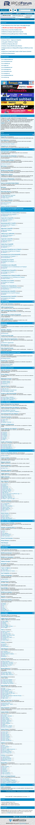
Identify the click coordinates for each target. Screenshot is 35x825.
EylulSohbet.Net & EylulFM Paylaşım (11, 293)
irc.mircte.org (6, 77)
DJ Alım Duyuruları (6, 202)
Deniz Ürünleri (5, 718)
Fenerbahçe (5, 483)
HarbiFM (4, 299)
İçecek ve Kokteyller (7, 727)
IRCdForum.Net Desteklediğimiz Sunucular (12, 208)
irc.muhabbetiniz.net (7, 67)
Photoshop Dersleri (6, 444)
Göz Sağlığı (5, 625)
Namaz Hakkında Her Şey (8, 693)
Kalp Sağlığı (5, 621)
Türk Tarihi (4, 632)
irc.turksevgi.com (7, 69)
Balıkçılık (4, 656)
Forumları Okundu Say (11, 791)
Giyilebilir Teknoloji (6, 422)
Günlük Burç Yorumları (7, 662)
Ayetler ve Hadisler (6, 689)
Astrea (3, 608)
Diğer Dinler (5, 698)
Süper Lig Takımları (7, 490)
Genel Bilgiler (4, 613)
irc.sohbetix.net (6, 63)
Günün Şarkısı (5, 735)
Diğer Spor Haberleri (7, 497)
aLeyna (4, 604)
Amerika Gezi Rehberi (7, 682)
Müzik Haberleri (6, 514)
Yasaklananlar (28, 13)
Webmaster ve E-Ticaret (7, 367)
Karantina (3, 784)
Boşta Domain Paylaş (7, 364)
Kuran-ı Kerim (5, 696)
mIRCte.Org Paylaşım (7, 235)
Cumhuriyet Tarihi (6, 633)
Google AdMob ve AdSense (8, 398)
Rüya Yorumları (6, 661)
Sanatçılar (4, 771)
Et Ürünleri (4, 714)
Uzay (3, 420)
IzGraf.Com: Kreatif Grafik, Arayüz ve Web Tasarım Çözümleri (17, 51)
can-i (3, 607)
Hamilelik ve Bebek (6, 751)
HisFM (3, 283)
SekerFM (4, 241)
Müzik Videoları (6, 517)
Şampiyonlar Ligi (6, 488)
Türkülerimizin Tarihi (7, 637)
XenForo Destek (6, 382)
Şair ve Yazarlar (6, 772)
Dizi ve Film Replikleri (7, 506)
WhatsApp (4, 434)
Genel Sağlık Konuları (7, 626)
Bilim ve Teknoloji (5, 402)
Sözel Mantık (5, 646)
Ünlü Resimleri (5, 778)
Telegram (4, 438)
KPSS (3, 531)
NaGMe (4, 603)
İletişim (16, 816)
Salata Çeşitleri (5, 719)
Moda (3, 745)
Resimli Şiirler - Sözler (7, 704)
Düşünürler (5, 770)
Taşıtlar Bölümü (6, 756)
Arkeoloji (4, 638)
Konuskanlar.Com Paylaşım (9, 256)
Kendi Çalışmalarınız (7, 447)
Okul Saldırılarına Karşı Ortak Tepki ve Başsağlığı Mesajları (16, 25)
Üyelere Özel (4, 547)
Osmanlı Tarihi (5, 636)
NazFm (4, 262)
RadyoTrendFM (6, 278)
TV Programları (5, 503)
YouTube (4, 437)
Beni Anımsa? (28, 15)
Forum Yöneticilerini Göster (23, 791)
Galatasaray (5, 486)
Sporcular (4, 767)
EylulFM (4, 294)
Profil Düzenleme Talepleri (8, 143)
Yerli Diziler (5, 504)
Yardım (19, 13)
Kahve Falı (4, 666)
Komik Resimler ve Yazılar (8, 571)
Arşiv (28, 816)
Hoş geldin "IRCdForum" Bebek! (10, 42)
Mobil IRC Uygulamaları (8, 342)
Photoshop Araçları (6, 445)
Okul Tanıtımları (6, 536)
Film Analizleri (5, 509)
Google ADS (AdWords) (8, 399)
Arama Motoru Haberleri (8, 397)
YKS (3, 532)
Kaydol (17, 19)
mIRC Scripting (5, 301)
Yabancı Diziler (5, 507)
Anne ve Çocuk (5, 750)
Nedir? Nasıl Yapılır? (7, 673)
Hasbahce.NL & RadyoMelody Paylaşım (11, 287)
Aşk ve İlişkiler (5, 746)
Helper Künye (5, 197)
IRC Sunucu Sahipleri (6, 149)
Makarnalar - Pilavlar (7, 725)
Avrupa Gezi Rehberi (7, 680)
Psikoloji (4, 623)
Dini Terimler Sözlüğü (7, 692)
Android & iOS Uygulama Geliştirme (10, 411)
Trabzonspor (5, 487)
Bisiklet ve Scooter (6, 760)
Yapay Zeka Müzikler (7, 518)
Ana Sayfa (4, 10)
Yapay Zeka (5, 419)
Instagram (4, 433)
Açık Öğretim (5, 533)
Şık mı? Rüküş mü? (7, 752)
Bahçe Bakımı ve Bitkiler (8, 653)
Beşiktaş (4, 485)
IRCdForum (22, 816)
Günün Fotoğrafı (6, 736)
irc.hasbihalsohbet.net (8, 75)
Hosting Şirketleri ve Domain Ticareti (10, 352)
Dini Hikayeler (5, 690)
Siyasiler (4, 769)
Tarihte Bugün (5, 640)
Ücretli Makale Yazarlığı (8, 391)
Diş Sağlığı (5, 627)
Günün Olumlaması (7, 740)
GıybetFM (4, 247)
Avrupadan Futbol (6, 491)
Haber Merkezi (5, 450)
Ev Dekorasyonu (6, 652)
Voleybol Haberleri (6, 494)
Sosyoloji (4, 644)
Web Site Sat (5, 388)
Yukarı (32, 816)
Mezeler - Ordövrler (7, 720)
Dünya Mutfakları (6, 723)
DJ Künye (4, 204)
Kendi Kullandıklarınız (7, 448)
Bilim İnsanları (5, 766)
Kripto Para (5, 468)
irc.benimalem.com (7, 71)
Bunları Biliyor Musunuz (8, 674)
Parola (14, 17)
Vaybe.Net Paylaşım (7, 240)
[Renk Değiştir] (15, 10)
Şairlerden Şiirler (6, 703)
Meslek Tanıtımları (6, 534)
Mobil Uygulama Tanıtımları (8, 410)
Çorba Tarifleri (5, 722)
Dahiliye (4, 622)
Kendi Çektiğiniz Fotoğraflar (9, 780)
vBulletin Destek (6, 381)
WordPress (5, 383)
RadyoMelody (5, 289)
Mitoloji (4, 645)
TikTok (3, 439)
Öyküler (4, 705)
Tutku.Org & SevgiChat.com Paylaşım (11, 251)
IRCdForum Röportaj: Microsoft (10, 44)
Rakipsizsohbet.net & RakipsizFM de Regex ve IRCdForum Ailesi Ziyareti (17, 48)
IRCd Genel (4, 323)
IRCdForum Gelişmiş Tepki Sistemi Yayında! (13, 31)
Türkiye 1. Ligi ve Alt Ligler (8, 498)
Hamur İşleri (5, 717)
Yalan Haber (5, 569)
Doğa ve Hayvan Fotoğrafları (9, 782)
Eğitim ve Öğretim (5, 520)
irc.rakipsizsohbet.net (8, 59)
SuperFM (4, 231)
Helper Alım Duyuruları (7, 196)
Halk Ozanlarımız (6, 773)
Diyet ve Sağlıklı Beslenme (8, 749)
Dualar (3, 688)
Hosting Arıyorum (6, 358)
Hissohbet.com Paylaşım (8, 282)
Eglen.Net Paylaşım (7, 230)
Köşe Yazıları (5, 455)
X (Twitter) (4, 436)
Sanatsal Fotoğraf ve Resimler (9, 781)
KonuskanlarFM (6, 257)
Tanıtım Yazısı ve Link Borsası (9, 390)
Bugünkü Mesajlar (7, 13)
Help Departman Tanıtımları (8, 195)
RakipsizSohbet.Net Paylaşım (9, 214)
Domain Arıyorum (6, 365)
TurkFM (4, 226)
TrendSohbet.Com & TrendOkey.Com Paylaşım (13, 277)
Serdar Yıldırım (5, 610)
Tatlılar (3, 724)
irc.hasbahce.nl (6, 73)
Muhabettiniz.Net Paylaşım (8, 298)
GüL (3, 605)
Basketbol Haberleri (7, 496)
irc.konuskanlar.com (7, 61)
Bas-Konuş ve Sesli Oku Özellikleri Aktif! (12, 29)
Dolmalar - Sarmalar (7, 716)
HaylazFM (4, 221)
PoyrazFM (4, 273)
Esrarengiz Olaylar (6, 672)
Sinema (4, 510)
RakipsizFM (5, 215)
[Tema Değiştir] (11, 10)
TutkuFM (4, 252)
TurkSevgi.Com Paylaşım (8, 272)
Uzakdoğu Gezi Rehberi (8, 683)
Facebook (4, 432)
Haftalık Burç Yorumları (7, 663)
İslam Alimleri (5, 694)
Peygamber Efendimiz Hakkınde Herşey (11, 695)
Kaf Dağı (4, 609)
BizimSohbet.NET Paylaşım (8, 225)
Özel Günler (5, 579)
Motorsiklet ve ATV (6, 759)
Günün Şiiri (5, 733)
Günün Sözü (5, 732)
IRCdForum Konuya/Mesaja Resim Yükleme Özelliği (15, 33)
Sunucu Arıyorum (6, 163)
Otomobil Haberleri (6, 758)
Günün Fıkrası (5, 734)
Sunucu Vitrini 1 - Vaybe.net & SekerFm (12, 40)
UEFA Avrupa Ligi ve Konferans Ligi (10, 493)
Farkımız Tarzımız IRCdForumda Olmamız (12, 45)
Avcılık (3, 655)
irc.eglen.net (5, 65)
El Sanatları (5, 651)
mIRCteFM (5, 236)
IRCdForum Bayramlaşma (9, 53)
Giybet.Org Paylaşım (7, 245)
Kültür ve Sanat (6, 631)
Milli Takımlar (5, 492)
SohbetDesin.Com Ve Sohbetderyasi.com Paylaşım (14, 266)
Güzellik (4, 748)
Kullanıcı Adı (15, 15)
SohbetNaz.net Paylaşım (8, 261)
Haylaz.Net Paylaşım (7, 219)
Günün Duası (5, 738)
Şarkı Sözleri (5, 516)
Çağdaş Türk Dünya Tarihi (8, 635)
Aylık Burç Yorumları (7, 665)
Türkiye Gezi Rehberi (7, 679)
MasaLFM (4, 268)
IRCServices (5, 333)
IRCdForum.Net (5, 134)
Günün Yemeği (5, 739)
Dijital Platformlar (6, 508)
